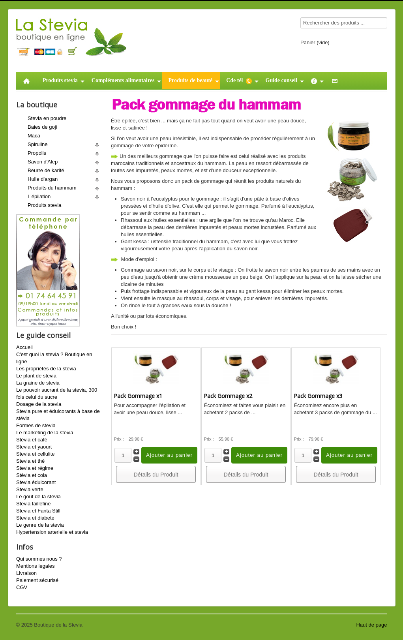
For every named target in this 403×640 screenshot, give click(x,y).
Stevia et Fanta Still (38, 511)
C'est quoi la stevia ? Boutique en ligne (54, 357)
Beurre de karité (46, 170)
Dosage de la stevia (38, 404)
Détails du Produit (156, 474)
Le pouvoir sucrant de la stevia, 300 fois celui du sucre (56, 393)
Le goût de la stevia (38, 496)
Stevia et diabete (35, 518)
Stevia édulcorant (36, 482)
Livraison (26, 573)
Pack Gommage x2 (228, 396)
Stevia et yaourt (34, 447)
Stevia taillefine (33, 504)
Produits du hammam (52, 188)
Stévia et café (31, 440)
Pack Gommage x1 (138, 396)
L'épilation (39, 196)
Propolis (37, 153)
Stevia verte (29, 489)
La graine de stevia (38, 383)
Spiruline (38, 144)
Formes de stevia (36, 425)
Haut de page (371, 625)
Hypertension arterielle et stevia (52, 532)
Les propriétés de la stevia (46, 369)
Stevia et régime (34, 468)
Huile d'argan (43, 179)
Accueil (24, 347)
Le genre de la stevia (40, 525)
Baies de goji (42, 127)
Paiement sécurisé (37, 580)
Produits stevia (44, 205)
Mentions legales (35, 566)
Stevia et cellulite (35, 454)
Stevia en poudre (47, 118)
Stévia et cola (31, 475)
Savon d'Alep (43, 162)
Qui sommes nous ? (39, 559)
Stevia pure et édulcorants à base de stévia (58, 414)
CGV (21, 587)
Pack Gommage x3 (318, 396)
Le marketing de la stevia (44, 432)
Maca (34, 136)
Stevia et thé (30, 461)
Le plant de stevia (36, 376)
